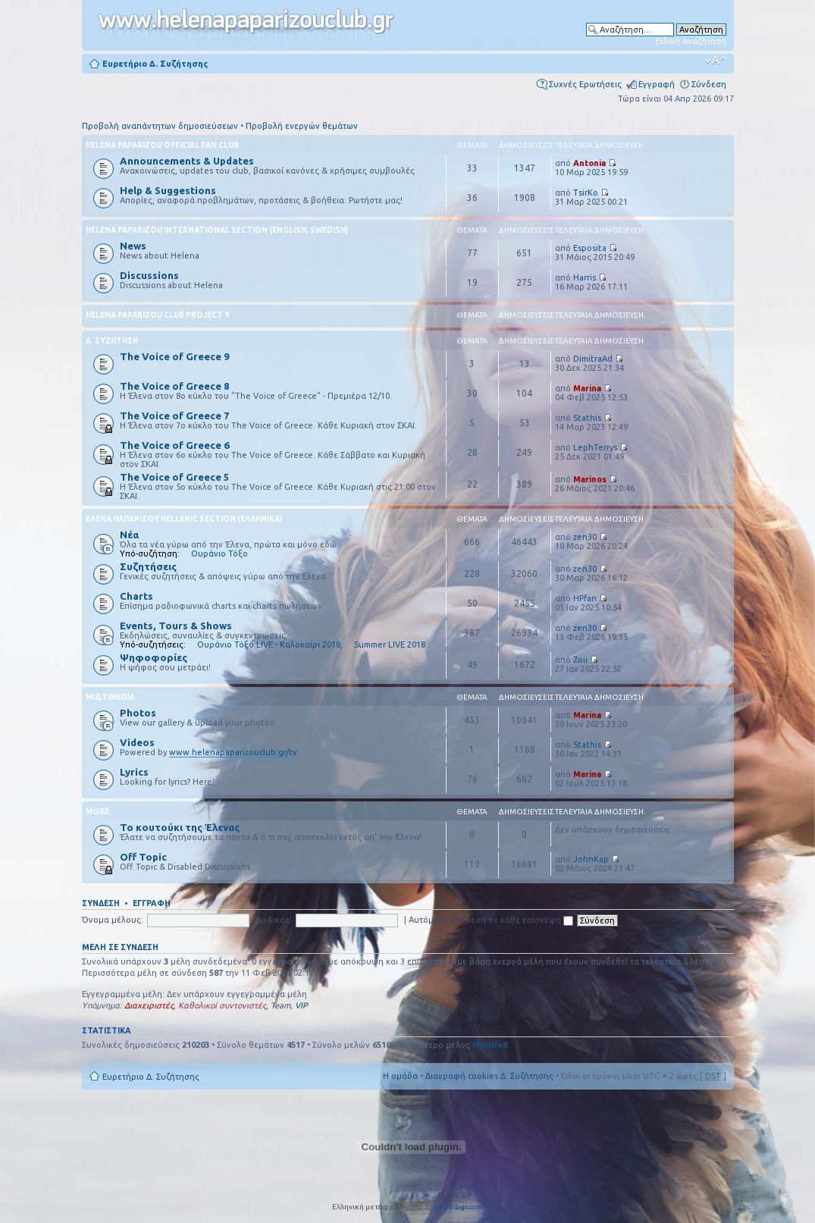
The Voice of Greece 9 (174, 356)
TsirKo (585, 192)
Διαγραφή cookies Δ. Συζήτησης (489, 1075)
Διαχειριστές (149, 1005)
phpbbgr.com (458, 1207)
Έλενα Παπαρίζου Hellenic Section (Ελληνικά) (184, 519)
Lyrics (134, 772)
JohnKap (591, 859)
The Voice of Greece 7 (174, 415)
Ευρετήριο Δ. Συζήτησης (155, 63)
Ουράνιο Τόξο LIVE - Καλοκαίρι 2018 (268, 644)
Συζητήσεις (148, 566)
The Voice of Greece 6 (174, 445)
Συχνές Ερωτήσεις (585, 84)
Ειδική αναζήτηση (691, 40)
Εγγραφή (656, 84)
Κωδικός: (273, 919)
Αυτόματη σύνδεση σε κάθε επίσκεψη (491, 919)
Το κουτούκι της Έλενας (180, 827)
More (97, 811)
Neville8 (489, 1044)
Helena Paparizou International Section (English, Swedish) (217, 230)
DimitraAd (593, 358)
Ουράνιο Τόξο (219, 553)
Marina (587, 388)
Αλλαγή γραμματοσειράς (715, 60)
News (133, 245)
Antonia (589, 163)
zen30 (585, 536)
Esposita (590, 247)
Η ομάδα (400, 1075)
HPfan (585, 598)
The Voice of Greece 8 (174, 386)
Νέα (129, 534)
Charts (136, 596)
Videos (137, 742)
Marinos (590, 479)
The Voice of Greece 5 (174, 477)
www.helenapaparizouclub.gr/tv (233, 752)
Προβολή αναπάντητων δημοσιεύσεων (160, 125)
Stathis (587, 417)
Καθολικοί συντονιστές (222, 1005)
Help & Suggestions (168, 190)
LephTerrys (595, 447)
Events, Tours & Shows (176, 625)
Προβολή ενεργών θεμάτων (302, 125)
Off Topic (143, 856)
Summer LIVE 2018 (389, 644)
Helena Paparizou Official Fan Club (162, 145)
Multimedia (110, 697)
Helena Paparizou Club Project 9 (157, 315)
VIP (301, 1005)
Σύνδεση (708, 84)
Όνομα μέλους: (112, 919)
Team (280, 1005)
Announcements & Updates (187, 160)
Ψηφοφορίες (153, 657)
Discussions (149, 275)
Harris (584, 277)
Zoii (580, 659)
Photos (138, 712)
